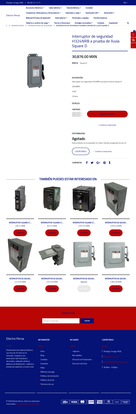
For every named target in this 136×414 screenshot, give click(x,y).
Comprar (20, 232)
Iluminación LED (92, 12)
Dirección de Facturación (82, 359)
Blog (42, 355)
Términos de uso (47, 384)
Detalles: (76, 103)
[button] (126, 2)
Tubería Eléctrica (73, 7)
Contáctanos (81, 151)
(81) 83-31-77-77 (33, 2)
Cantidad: (76, 109)
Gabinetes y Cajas (72, 12)
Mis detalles (77, 355)
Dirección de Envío (79, 363)
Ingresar (75, 351)
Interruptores (60, 17)
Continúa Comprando (107, 125)
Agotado (84, 288)
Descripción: (77, 77)
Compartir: (77, 162)
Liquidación (113, 22)
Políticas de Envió (47, 380)
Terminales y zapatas (80, 17)
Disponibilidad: (78, 133)
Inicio (43, 351)
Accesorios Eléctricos (34, 7)
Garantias (44, 363)
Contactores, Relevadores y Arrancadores (42, 12)
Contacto (100, 22)
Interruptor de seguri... (116, 222)
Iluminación (108, 12)
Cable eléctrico (54, 7)
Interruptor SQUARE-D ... (20, 222)
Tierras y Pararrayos (62, 22)
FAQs (43, 367)
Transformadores (100, 17)
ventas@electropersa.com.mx (116, 362)
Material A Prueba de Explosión (38, 17)
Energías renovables (83, 22)
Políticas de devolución (50, 375)
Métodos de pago (48, 371)
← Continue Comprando (102, 151)
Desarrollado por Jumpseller (27, 403)
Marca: (75, 63)
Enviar (87, 321)
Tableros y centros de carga (37, 22)
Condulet (89, 7)
